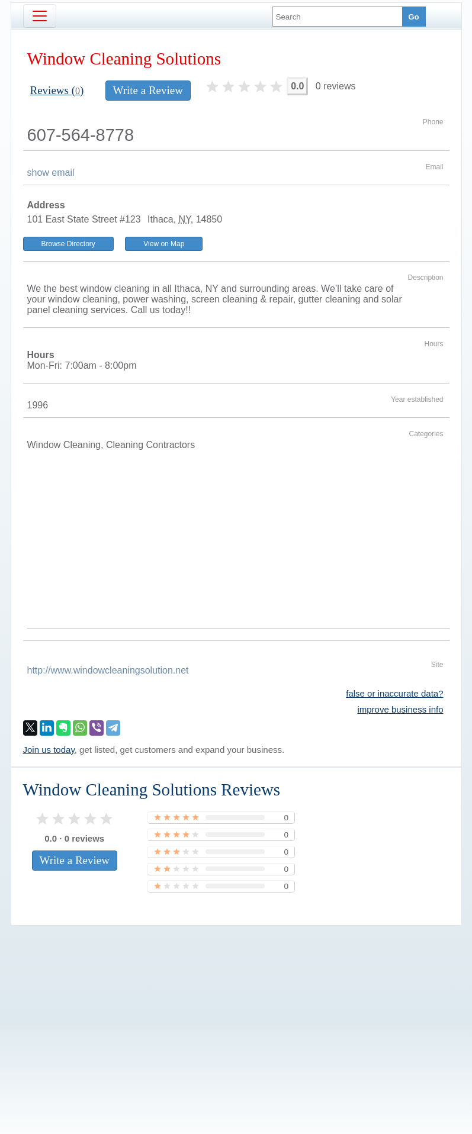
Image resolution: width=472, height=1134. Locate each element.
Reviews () (57, 90)
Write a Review (148, 90)
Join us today (49, 750)
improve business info (400, 709)
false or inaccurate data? (394, 693)
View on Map (163, 244)
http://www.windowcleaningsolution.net (108, 670)
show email (51, 172)
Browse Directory (68, 244)
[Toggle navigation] (39, 16)
